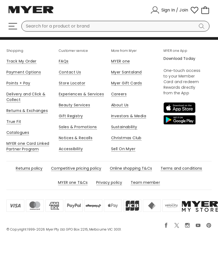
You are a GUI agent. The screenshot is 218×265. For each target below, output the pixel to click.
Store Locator (72, 83)
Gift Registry (71, 116)
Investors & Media (128, 116)
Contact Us (70, 72)
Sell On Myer (123, 148)
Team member (145, 182)
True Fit (13, 121)
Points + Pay (18, 83)
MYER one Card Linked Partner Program (27, 146)
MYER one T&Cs (73, 182)
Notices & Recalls (75, 138)
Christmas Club (126, 138)
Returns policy (29, 168)
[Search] (202, 26)
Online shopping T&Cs (131, 168)
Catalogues (17, 132)
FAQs (64, 61)
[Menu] (13, 26)
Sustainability (124, 127)
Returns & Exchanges (27, 110)
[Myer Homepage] (31, 12)
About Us (120, 105)
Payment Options (23, 72)
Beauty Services (74, 105)
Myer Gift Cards (126, 83)
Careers (119, 94)
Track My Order (21, 61)
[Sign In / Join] (169, 10)
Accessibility (71, 148)
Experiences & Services (81, 94)
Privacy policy (109, 182)
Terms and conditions (181, 168)
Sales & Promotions (78, 127)
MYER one (120, 61)
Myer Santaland (126, 72)
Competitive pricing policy (76, 168)
